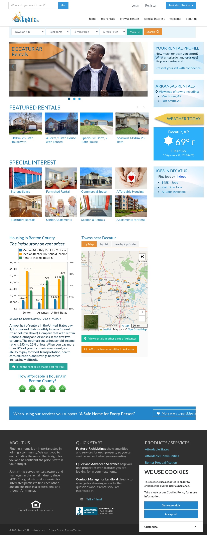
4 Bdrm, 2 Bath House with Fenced (61, 139)
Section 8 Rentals (93, 219)
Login (135, 5)
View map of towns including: (179, 91)
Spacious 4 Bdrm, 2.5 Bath (131, 139)
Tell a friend (94, 499)
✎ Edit (125, 325)
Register (151, 5)
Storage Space (20, 191)
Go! (63, 5)
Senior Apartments (59, 219)
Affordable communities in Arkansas (109, 349)
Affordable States (157, 449)
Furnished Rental (58, 191)
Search (153, 31)
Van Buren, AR (171, 96)
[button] (125, 292)
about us (191, 18)
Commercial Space (94, 191)
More (135, 32)
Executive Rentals (23, 219)
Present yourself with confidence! (179, 68)
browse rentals (130, 18)
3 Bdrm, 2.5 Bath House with (22, 139)
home (92, 18)
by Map (89, 244)
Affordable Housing (130, 191)
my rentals (108, 18)
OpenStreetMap (137, 329)
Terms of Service (73, 530)
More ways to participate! (177, 413)
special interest (154, 18)
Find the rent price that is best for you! (38, 366)
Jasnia (22, 530)
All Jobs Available (174, 191)
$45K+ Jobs (170, 182)
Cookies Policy (176, 492)
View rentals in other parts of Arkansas (110, 338)
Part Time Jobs (172, 187)
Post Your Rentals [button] (181, 5)
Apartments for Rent (131, 219)
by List (104, 244)
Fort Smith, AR (171, 101)
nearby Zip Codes (125, 244)
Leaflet (105, 329)
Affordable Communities (162, 456)
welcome (175, 18)
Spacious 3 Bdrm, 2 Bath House (94, 139)
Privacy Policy (55, 530)
